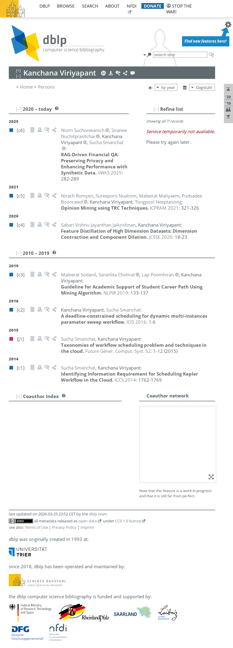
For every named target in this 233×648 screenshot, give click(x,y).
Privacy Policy (64, 527)
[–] (156, 109)
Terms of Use (36, 527)
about (112, 6)
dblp (44, 6)
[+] (19, 396)
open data (87, 521)
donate (152, 6)
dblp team (98, 514)
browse (66, 6)
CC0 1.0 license (128, 521)
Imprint (87, 527)
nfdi (132, 6)
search (90, 6)
